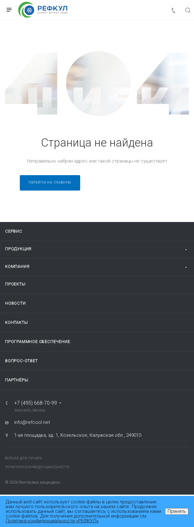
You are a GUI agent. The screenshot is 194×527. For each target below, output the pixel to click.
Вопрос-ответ (21, 360)
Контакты (16, 322)
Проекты (15, 284)
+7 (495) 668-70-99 (35, 403)
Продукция (18, 249)
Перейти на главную (50, 182)
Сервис (13, 231)
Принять (177, 511)
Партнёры (16, 380)
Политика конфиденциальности (37, 467)
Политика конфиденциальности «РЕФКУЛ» (52, 521)
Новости (15, 303)
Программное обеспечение (37, 341)
